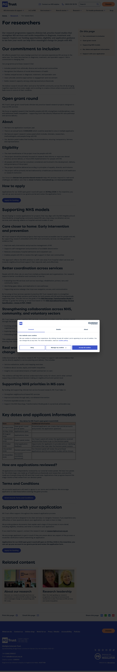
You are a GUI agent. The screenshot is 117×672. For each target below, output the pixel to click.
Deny (32, 347)
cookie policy (63, 340)
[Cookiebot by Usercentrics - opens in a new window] (90, 323)
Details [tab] (58, 329)
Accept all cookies (85, 347)
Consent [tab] (31, 329)
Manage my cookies (58, 347)
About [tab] (86, 329)
